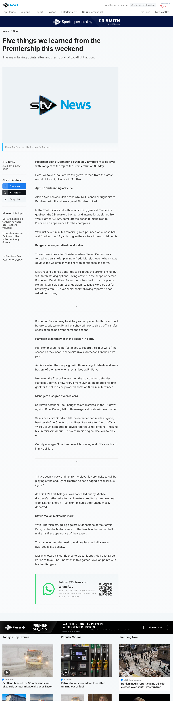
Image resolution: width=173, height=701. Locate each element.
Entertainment (69, 12)
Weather (109, 5)
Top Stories (9, 12)
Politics (52, 12)
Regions (25, 12)
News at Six (162, 12)
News (5, 31)
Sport (39, 12)
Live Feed (144, 12)
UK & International (92, 12)
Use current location (142, 5)
